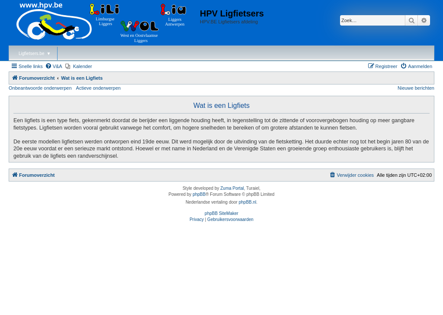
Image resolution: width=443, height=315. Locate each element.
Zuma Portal (232, 188)
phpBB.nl (248, 202)
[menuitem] (53, 66)
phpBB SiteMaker (221, 213)
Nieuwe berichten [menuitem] (416, 88)
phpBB (199, 194)
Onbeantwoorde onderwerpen (40, 88)
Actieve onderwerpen (98, 88)
